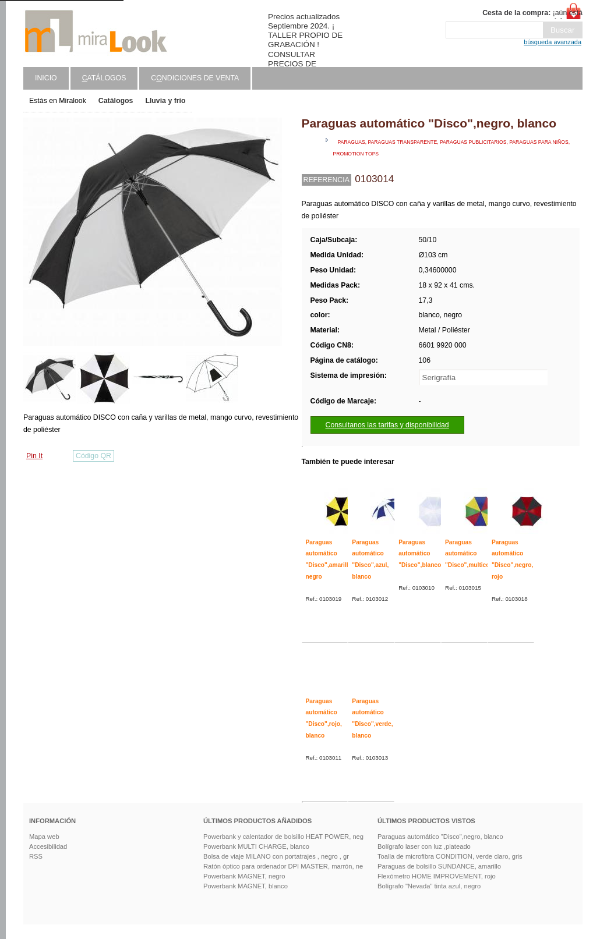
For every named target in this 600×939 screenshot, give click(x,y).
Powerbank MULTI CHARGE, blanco (256, 846)
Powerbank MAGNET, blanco (245, 886)
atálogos (104, 78)
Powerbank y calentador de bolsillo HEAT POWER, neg (283, 836)
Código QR (93, 456)
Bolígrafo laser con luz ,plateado (424, 846)
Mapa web (44, 836)
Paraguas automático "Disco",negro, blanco (440, 836)
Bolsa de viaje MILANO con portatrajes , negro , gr (276, 856)
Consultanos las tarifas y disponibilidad (387, 425)
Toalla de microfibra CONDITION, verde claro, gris (450, 856)
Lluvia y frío (165, 101)
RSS (36, 856)
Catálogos (115, 101)
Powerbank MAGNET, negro (244, 876)
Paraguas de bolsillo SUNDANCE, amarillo (439, 866)
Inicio (46, 78)
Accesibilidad (48, 846)
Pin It (34, 456)
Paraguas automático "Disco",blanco (419, 553)
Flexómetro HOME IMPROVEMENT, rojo (436, 876)
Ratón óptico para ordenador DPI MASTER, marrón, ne (283, 866)
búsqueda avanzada (552, 41)
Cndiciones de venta (195, 78)
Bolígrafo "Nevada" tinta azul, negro (429, 886)
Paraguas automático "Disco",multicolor (471, 553)
